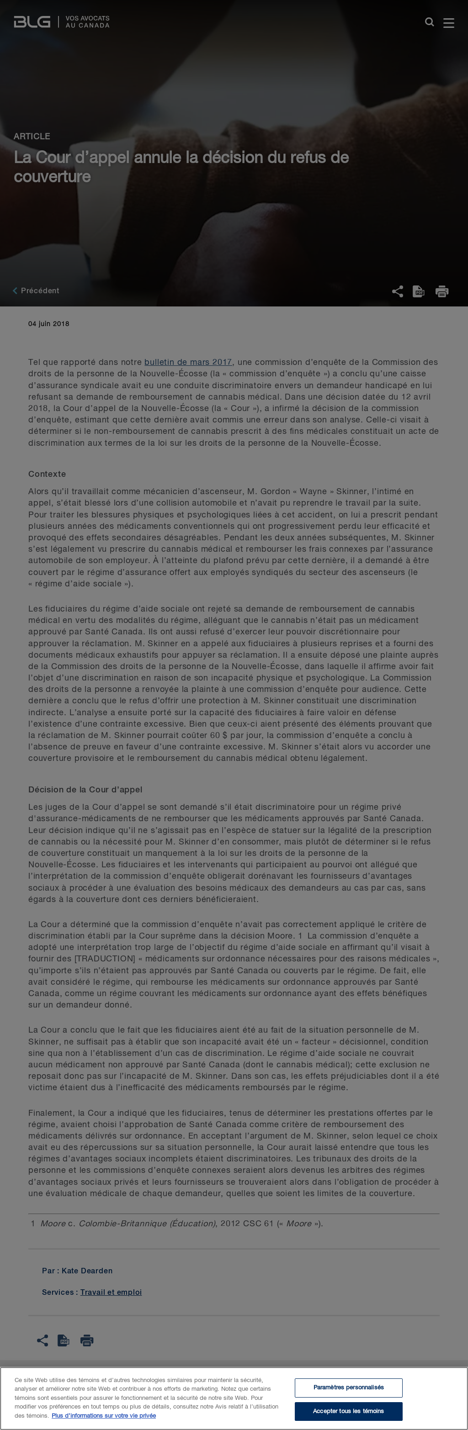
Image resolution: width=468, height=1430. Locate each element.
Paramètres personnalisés (349, 1394)
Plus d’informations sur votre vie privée (104, 1422)
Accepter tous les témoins (348, 1418)
